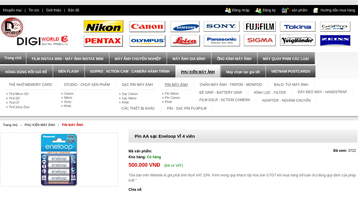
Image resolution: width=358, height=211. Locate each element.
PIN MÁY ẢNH (72, 125)
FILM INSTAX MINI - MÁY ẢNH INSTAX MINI (67, 59)
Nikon (68, 97)
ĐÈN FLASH (68, 71)
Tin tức (33, 10)
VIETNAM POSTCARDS (290, 71)
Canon (68, 93)
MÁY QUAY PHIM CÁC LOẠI (286, 59)
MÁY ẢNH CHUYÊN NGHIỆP (138, 59)
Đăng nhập (240, 10)
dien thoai (92, 10)
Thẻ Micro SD (18, 94)
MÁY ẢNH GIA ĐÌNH (188, 59)
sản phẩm (298, 10)
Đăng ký (269, 10)
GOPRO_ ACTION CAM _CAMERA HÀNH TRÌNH (130, 71)
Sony (67, 101)
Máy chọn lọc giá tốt (243, 72)
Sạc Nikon (129, 98)
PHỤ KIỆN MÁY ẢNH (198, 72)
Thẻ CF (14, 102)
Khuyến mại (12, 10)
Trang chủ (10, 125)
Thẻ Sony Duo (19, 107)
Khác (67, 106)
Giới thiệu (53, 10)
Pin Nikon (172, 93)
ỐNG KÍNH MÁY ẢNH (234, 59)
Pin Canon (172, 97)
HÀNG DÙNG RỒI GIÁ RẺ (26, 72)
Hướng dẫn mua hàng (338, 10)
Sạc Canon (130, 94)
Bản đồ (74, 10)
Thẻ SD (14, 98)
